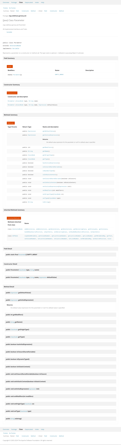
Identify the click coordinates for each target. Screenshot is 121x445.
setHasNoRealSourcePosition (79, 232)
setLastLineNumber (60, 239)
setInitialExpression (50, 186)
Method (33, 11)
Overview (6, 2)
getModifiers (47, 147)
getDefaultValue (48, 131)
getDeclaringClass (79, 229)
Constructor (25, 11)
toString (46, 202)
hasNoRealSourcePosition (33, 232)
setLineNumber (74, 239)
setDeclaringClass (60, 232)
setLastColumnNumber (45, 239)
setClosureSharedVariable (52, 178)
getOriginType (48, 155)
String (31, 101)
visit (109, 239)
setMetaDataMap (85, 239)
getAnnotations (54, 229)
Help (42, 2)
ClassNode (19, 101)
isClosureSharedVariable (51, 167)
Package (14, 2)
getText (109, 236)
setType (45, 198)
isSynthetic (48, 232)
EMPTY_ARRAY (59, 75)
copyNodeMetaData (30, 236)
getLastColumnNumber (59, 236)
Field (17, 11)
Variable (9, 32)
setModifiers (47, 190)
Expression (43, 105)
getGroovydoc (92, 229)
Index (37, 2)
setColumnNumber (30, 239)
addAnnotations (41, 229)
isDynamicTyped (48, 171)
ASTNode (15, 236)
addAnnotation (29, 229)
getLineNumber (88, 236)
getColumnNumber (44, 236)
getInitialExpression (50, 135)
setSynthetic (95, 232)
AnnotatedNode (15, 46)
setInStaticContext (50, 182)
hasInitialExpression (50, 163)
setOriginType (48, 194)
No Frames (12, 8)
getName (45, 151)
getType (45, 159)
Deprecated (29, 2)
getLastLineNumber (74, 236)
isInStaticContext (49, 174)
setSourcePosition (99, 239)
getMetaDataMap (99, 236)
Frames (5, 8)
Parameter (16, 75)
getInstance (103, 229)
